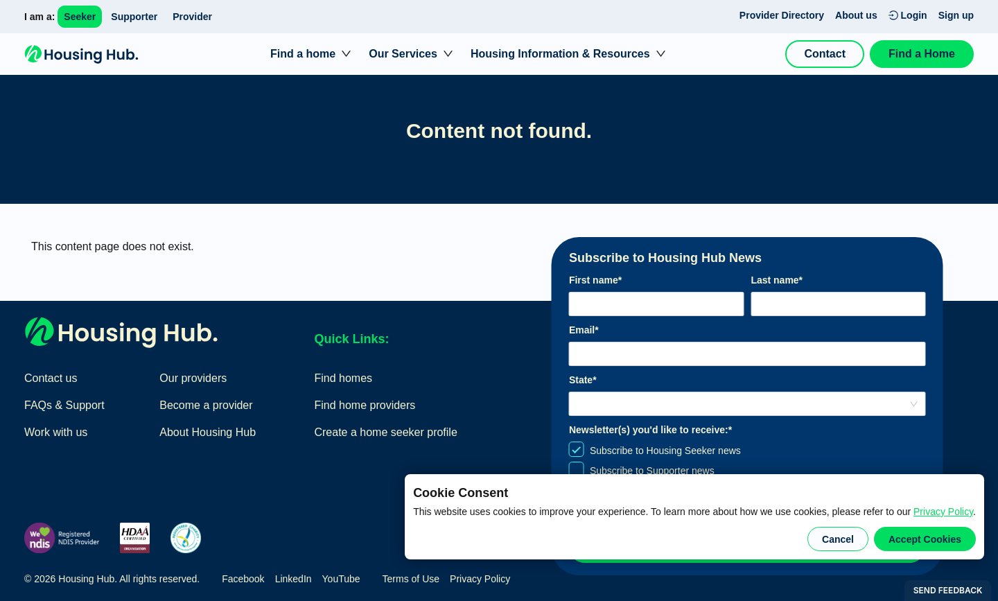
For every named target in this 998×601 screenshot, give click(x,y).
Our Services (403, 54)
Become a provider (205, 405)
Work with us (55, 432)
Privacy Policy (943, 511)
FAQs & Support (64, 405)
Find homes (343, 378)
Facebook (243, 578)
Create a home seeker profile (385, 432)
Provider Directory (781, 15)
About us (856, 15)
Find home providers (364, 405)
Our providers (193, 378)
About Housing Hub (207, 432)
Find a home (302, 54)
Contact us (50, 378)
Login (907, 15)
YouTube (341, 578)
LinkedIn (293, 578)
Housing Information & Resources (560, 54)
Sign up (956, 15)
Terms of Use (411, 578)
